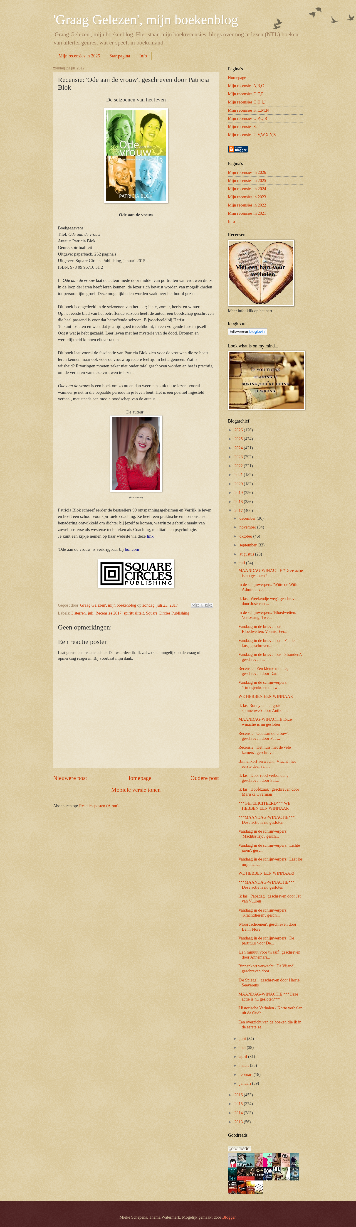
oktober (246, 536)
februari (247, 1074)
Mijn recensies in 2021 (247, 213)
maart (245, 1065)
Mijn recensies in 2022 (247, 205)
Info (143, 55)
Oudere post (204, 778)
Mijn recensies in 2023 (247, 197)
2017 (239, 510)
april (244, 1056)
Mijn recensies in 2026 (247, 172)
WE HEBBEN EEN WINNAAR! (266, 873)
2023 (239, 457)
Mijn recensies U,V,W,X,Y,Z (252, 135)
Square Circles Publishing (167, 613)
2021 (239, 474)
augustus (247, 554)
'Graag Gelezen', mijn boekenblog (145, 19)
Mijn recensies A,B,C (246, 86)
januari (246, 1083)
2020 (239, 484)
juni (243, 1038)
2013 (239, 1122)
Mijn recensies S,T (243, 126)
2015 (239, 1104)
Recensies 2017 (109, 613)
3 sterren (78, 613)
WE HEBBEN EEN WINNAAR (265, 696)
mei (243, 1047)
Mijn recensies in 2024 (247, 189)
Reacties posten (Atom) (99, 806)
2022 (239, 466)
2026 (239, 430)
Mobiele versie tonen (136, 790)
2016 (239, 1095)
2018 (239, 501)
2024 (239, 448)
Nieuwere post (70, 778)
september (249, 545)
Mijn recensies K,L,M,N (248, 110)
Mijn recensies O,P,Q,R (247, 118)
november (248, 527)
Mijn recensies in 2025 (79, 55)
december (248, 518)
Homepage (138, 778)
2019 (239, 492)
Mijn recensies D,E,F (245, 94)
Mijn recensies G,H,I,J (247, 102)
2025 (239, 439)
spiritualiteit (134, 613)
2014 (239, 1113)
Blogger (228, 1217)
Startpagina (119, 55)
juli (91, 613)
